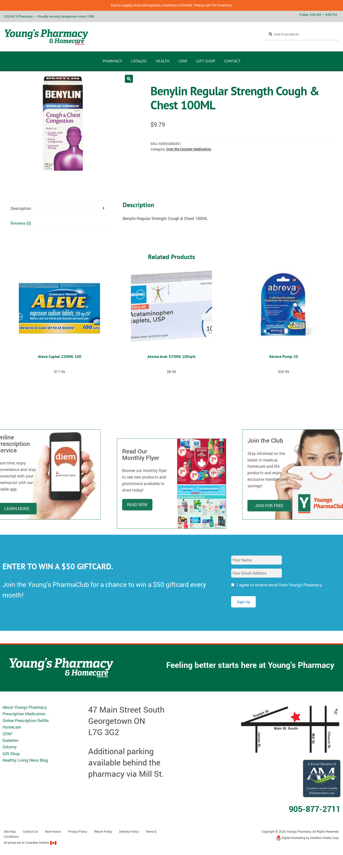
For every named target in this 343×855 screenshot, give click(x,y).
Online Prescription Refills (26, 720)
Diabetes (10, 740)
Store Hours (53, 831)
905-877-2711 (314, 808)
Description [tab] (21, 208)
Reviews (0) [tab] (21, 223)
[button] (129, 79)
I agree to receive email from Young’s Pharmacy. (279, 584)
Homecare (12, 727)
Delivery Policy (129, 831)
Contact (232, 60)
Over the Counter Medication (188, 149)
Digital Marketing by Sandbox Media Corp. (307, 838)
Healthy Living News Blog (25, 760)
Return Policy (103, 831)
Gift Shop (205, 60)
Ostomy (10, 746)
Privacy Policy (77, 831)
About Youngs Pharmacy (25, 707)
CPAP (183, 60)
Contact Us (30, 831)
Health (162, 60)
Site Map (10, 831)
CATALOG (139, 60)
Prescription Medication (24, 713)
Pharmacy (112, 60)
